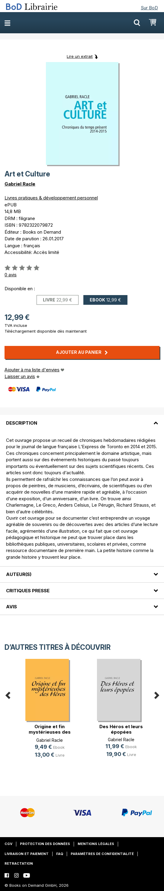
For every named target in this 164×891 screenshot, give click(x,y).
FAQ (59, 854)
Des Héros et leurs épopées (121, 729)
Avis (11, 607)
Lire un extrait (80, 56)
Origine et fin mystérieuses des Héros (50, 732)
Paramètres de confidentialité (102, 854)
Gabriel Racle (20, 184)
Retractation (19, 863)
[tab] (82, 419)
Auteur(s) (18, 574)
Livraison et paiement (27, 854)
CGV (8, 844)
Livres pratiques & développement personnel (51, 198)
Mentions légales (96, 844)
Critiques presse (28, 590)
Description (21, 423)
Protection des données (45, 844)
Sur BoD (149, 8)
